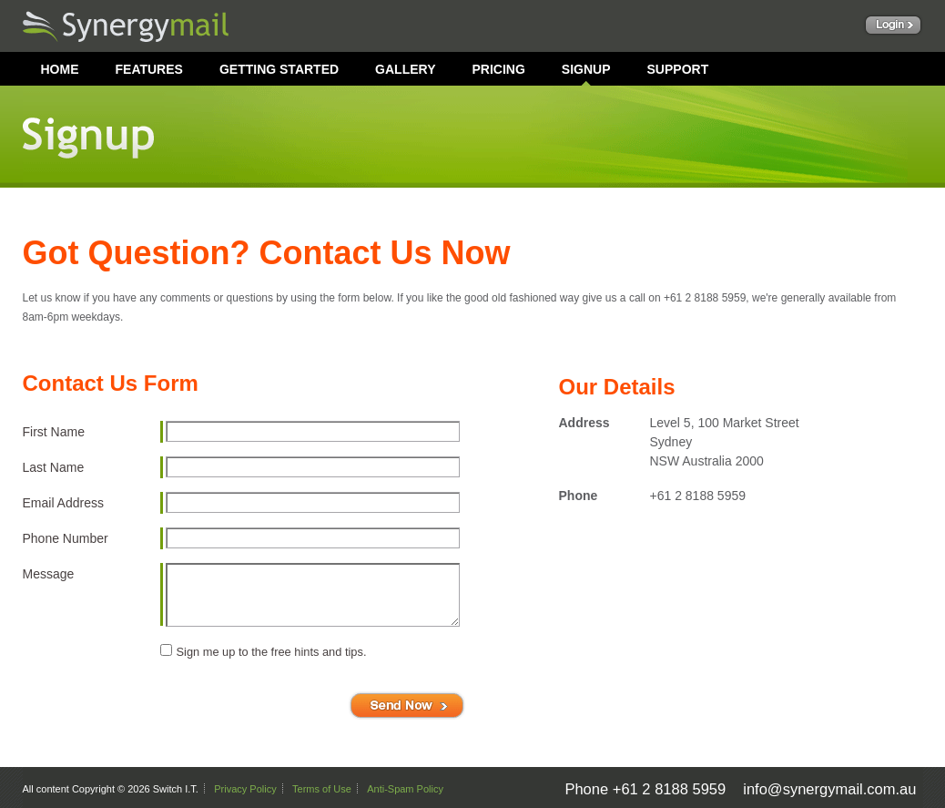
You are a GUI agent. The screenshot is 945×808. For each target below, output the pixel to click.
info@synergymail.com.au (829, 789)
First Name (54, 431)
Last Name (54, 467)
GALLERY (405, 69)
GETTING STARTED (279, 69)
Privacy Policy (245, 788)
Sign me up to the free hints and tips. (272, 652)
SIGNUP (586, 69)
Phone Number (65, 538)
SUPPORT (678, 69)
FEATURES (149, 69)
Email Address (63, 503)
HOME (60, 69)
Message (49, 574)
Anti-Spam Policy (405, 788)
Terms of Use (321, 788)
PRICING (498, 69)
